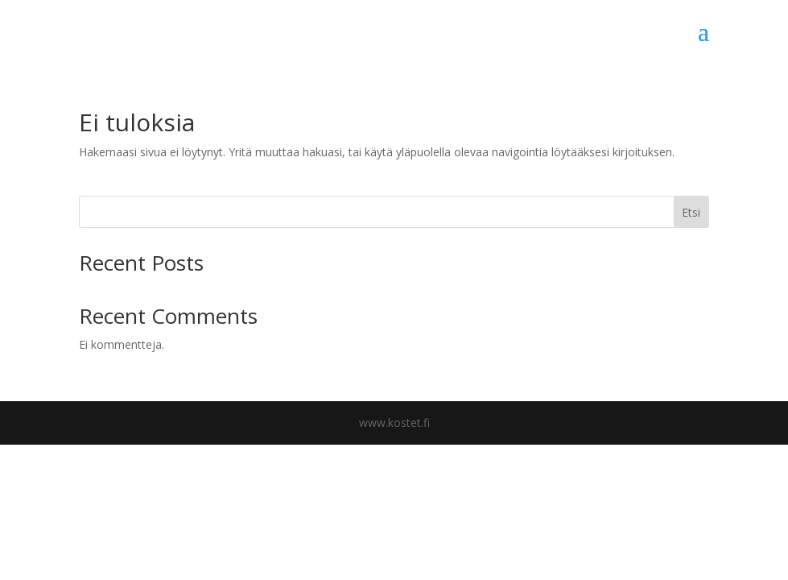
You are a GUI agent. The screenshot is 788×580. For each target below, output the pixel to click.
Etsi (691, 212)
